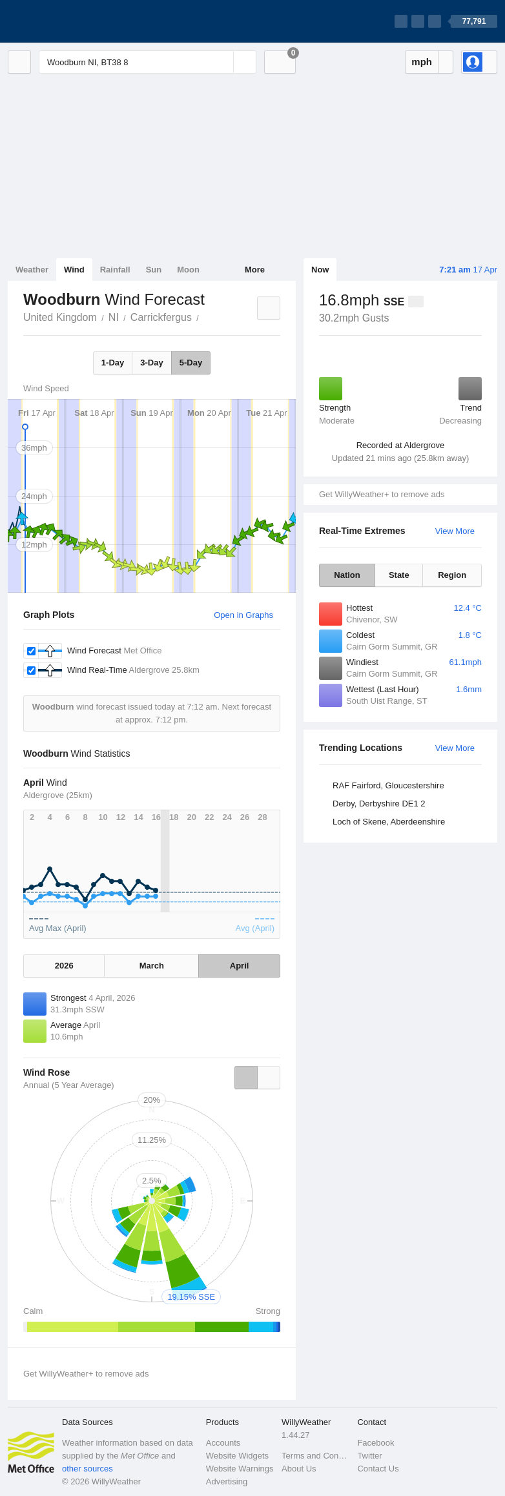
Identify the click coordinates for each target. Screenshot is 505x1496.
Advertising (226, 1481)
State (399, 575)
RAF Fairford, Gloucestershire (388, 785)
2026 (64, 965)
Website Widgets (237, 1455)
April (239, 965)
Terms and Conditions (315, 1455)
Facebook (375, 1443)
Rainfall (115, 269)
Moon (188, 269)
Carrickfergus (161, 317)
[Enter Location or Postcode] (147, 62)
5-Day (191, 362)
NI (113, 317)
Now (320, 269)
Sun (154, 269)
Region (452, 575)
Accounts (223, 1443)
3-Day (151, 362)
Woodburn (206, 316)
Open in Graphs (243, 615)
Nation (347, 575)
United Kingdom (60, 317)
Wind (74, 269)
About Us (299, 1468)
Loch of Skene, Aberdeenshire (389, 821)
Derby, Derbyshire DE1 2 (379, 803)
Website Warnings (240, 1468)
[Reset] (222, 62)
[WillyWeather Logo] (68, 21)
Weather (31, 269)
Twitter (369, 1455)
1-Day (112, 362)
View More (455, 531)
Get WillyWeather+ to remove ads (381, 494)
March (151, 965)
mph (421, 61)
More (255, 269)
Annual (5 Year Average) (68, 1085)
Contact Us (377, 1468)
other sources (87, 1468)
